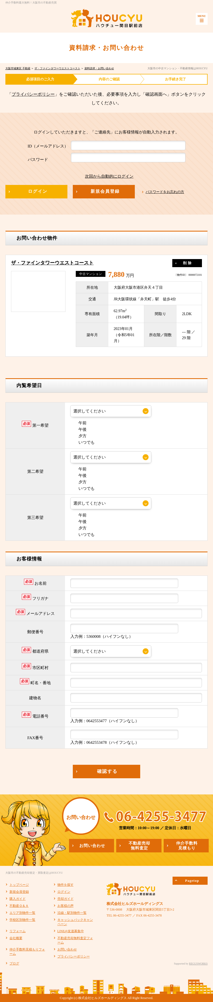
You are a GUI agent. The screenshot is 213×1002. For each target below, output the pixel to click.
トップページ (19, 885)
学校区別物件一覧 (22, 920)
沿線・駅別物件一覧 (72, 913)
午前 (78, 423)
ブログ (14, 963)
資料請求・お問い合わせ (99, 68)
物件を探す (65, 885)
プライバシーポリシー (33, 94)
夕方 (78, 436)
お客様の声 (65, 906)
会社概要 (15, 938)
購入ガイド (17, 899)
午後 (78, 429)
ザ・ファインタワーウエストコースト (57, 68)
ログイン (63, 892)
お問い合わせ (67, 949)
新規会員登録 (19, 892)
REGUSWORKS (198, 963)
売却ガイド (65, 899)
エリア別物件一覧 (22, 913)
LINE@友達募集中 (70, 931)
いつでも (82, 442)
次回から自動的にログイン (105, 176)
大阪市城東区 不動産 (17, 68)
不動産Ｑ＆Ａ (19, 906)
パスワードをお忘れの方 (165, 192)
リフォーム (17, 931)
